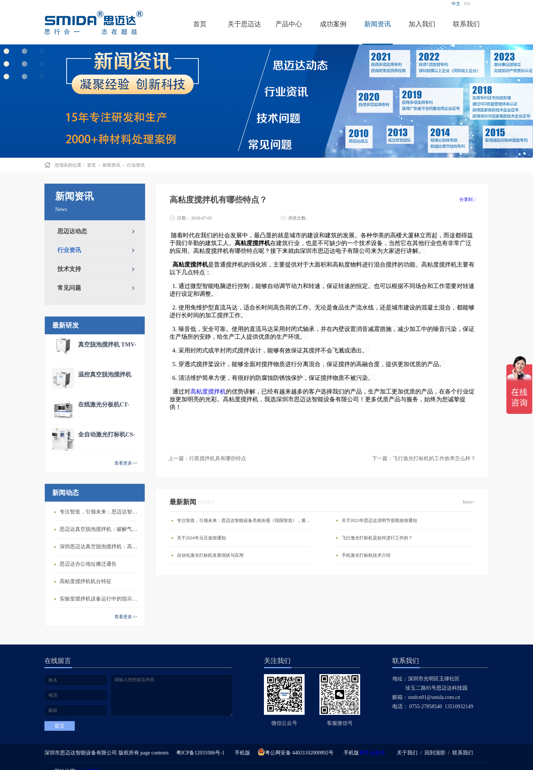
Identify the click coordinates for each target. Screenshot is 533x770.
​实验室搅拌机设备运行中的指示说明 (100, 599)
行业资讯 (136, 165)
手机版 (241, 753)
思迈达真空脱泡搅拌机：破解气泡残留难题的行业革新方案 (100, 529)
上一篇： (207, 458)
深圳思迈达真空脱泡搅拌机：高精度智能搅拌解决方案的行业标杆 (100, 546)
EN (467, 3)
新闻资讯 (111, 165)
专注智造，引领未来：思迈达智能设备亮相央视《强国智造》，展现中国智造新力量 (100, 512)
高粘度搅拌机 (208, 391)
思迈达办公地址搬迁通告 (88, 564)
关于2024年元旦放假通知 (201, 537)
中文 (456, 3)
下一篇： (424, 458)
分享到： (468, 199)
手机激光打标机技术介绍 (366, 555)
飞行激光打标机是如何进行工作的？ (377, 537)
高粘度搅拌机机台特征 (85, 581)
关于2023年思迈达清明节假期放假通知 (379, 520)
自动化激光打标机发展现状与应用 (210, 555)
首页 (200, 24)
